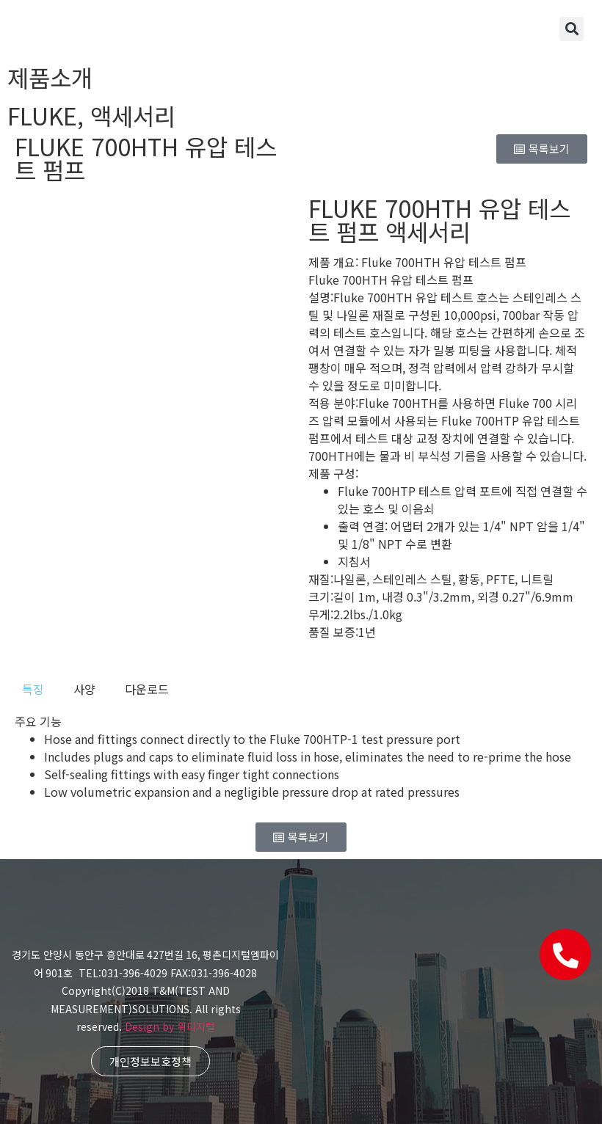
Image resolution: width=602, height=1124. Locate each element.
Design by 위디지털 (170, 1026)
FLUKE (42, 115)
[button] (571, 29)
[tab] (33, 689)
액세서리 (132, 115)
